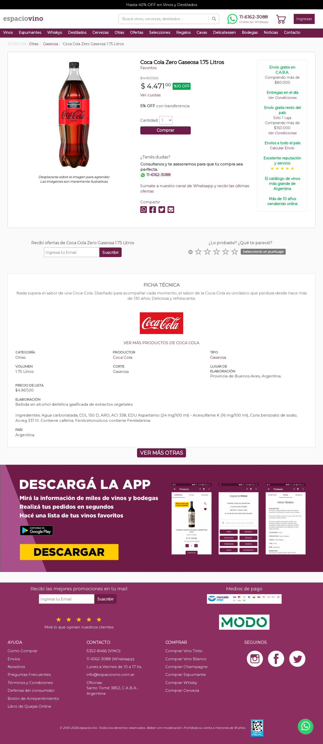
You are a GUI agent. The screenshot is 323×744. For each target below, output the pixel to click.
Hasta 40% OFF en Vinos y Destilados (161, 4)
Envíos (14, 658)
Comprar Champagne (186, 666)
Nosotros (16, 666)
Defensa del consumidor (31, 690)
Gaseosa (218, 357)
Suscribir (110, 252)
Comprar (165, 130)
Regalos (183, 32)
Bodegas (250, 32)
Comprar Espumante (185, 674)
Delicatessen (224, 32)
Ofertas (136, 32)
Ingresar (304, 18)
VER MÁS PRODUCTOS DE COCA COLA (161, 342)
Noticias (271, 32)
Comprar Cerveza (182, 690)
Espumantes (30, 32)
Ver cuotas (150, 95)
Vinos (8, 32)
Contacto (292, 32)
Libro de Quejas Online (29, 706)
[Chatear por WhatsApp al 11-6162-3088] (247, 19)
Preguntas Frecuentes (29, 674)
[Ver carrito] (281, 18)
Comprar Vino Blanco (185, 658)
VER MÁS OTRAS (161, 453)
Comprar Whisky (181, 682)
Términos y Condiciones (30, 682)
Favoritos (148, 68)
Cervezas (100, 32)
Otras (119, 32)
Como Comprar (23, 650)
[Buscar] (214, 19)
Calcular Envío (282, 148)
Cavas (202, 32)
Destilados (77, 32)
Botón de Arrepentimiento (33, 698)
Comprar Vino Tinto (183, 650)
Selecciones (159, 32)
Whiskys (54, 32)
